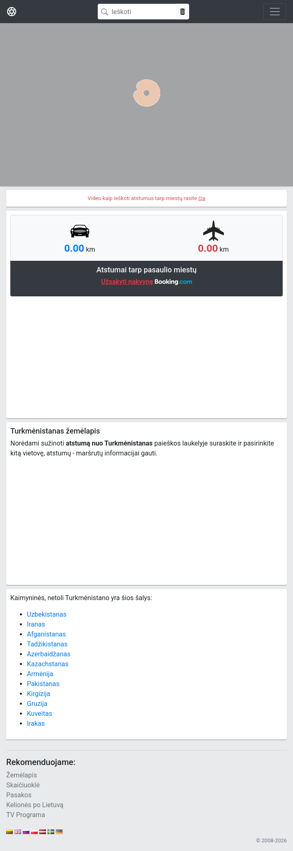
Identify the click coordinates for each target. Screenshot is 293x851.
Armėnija (40, 674)
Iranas (36, 624)
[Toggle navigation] (274, 11)
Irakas (36, 723)
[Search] (137, 11)
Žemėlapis (21, 775)
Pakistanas (43, 684)
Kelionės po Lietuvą (34, 805)
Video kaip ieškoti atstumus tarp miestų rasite (147, 198)
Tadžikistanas (47, 644)
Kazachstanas (48, 664)
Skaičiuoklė (23, 785)
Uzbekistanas (47, 614)
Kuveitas (39, 714)
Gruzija (37, 704)
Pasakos (18, 795)
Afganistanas (46, 634)
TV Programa (25, 815)
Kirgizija (38, 694)
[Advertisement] (146, 356)
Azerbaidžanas (48, 654)
